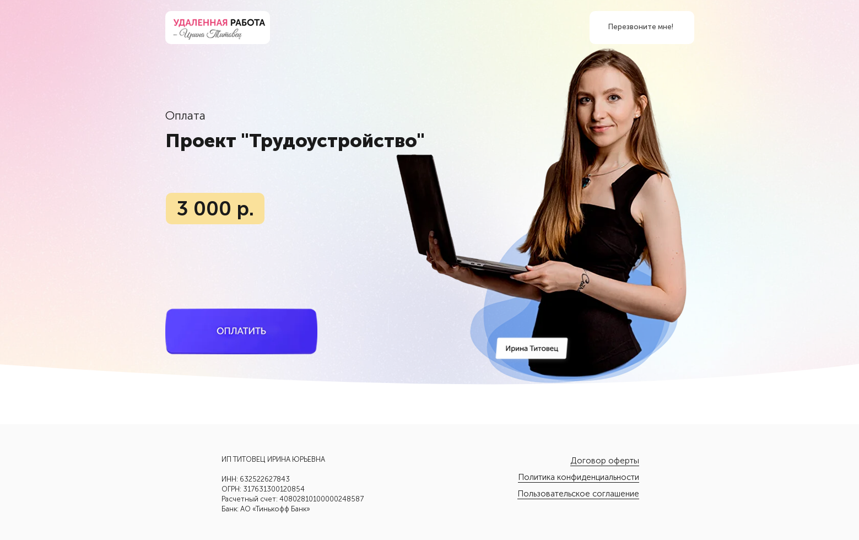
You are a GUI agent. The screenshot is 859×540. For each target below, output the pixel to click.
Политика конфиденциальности (578, 477)
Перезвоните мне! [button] (640, 27)
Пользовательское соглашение (578, 494)
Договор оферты (604, 461)
